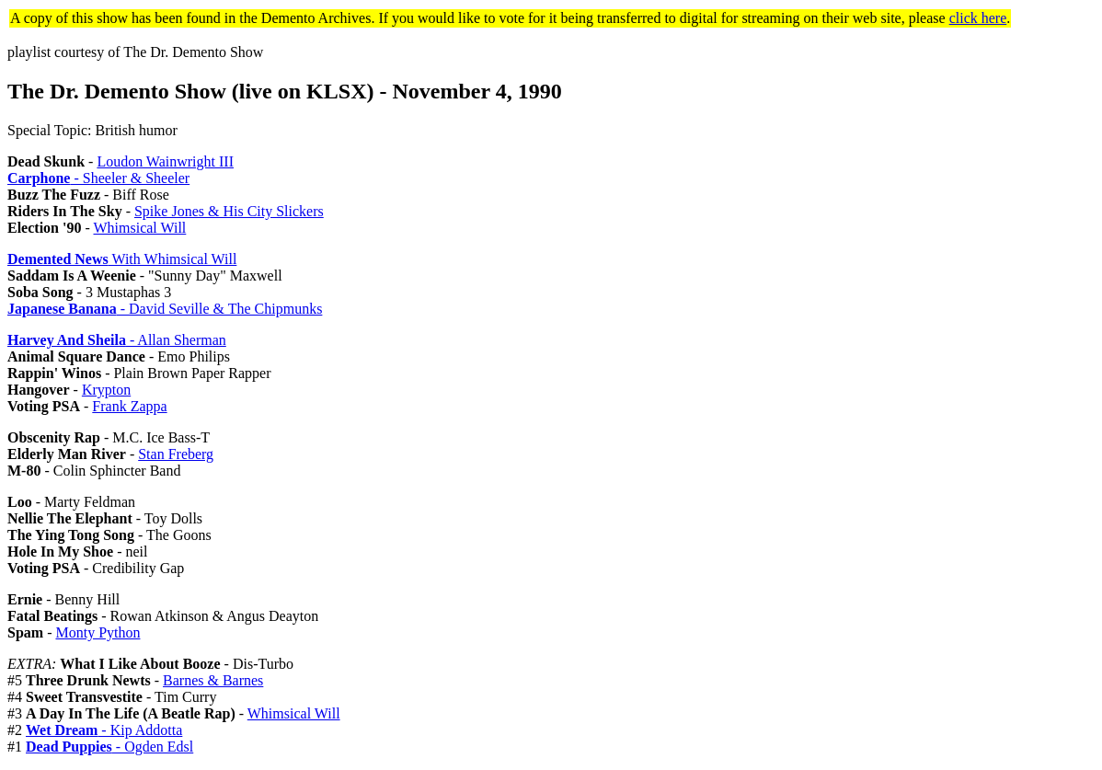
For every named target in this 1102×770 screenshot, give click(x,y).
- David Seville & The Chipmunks (164, 308)
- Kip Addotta (104, 730)
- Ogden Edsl (109, 746)
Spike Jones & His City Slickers (229, 211)
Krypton (106, 389)
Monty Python (97, 632)
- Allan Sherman (116, 340)
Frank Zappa (129, 406)
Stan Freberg (175, 454)
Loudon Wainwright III (165, 161)
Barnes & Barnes (213, 680)
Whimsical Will (139, 228)
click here (978, 18)
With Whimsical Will (121, 259)
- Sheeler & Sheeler (98, 178)
